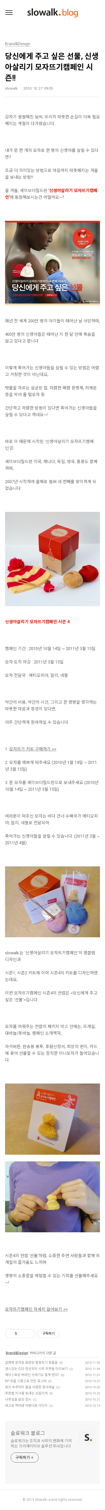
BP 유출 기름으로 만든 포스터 (25, 1381)
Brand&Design (17, 1353)
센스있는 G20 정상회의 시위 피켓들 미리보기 (36, 1369)
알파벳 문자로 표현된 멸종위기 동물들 (31, 1363)
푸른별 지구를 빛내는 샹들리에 (26, 1393)
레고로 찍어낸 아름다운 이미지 (26, 1406)
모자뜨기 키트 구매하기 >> (32, 749)
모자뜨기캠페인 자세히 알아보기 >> (36, 1309)
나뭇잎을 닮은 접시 (18, 1399)
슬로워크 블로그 (28, 1433)
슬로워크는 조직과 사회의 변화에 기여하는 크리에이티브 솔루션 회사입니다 (41, 1443)
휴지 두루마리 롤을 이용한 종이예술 (30, 1387)
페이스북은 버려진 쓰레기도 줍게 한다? (32, 1375)
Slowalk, (41, 1500)
